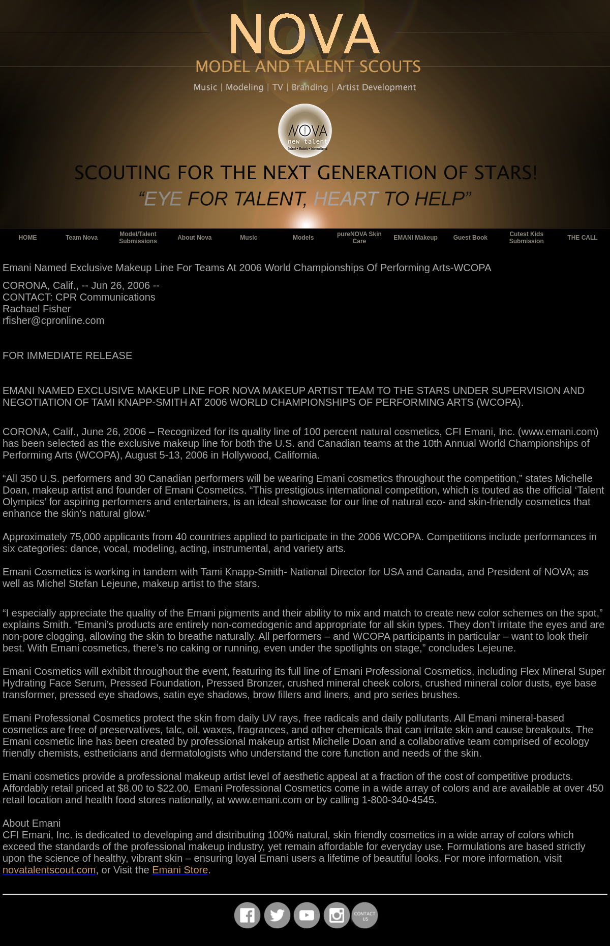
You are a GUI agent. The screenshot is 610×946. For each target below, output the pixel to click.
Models (303, 237)
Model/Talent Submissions (138, 238)
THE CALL (582, 237)
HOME (27, 237)
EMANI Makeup (415, 237)
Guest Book (470, 237)
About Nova (194, 237)
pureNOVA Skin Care (359, 238)
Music (248, 237)
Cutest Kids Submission (526, 238)
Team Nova (82, 237)
